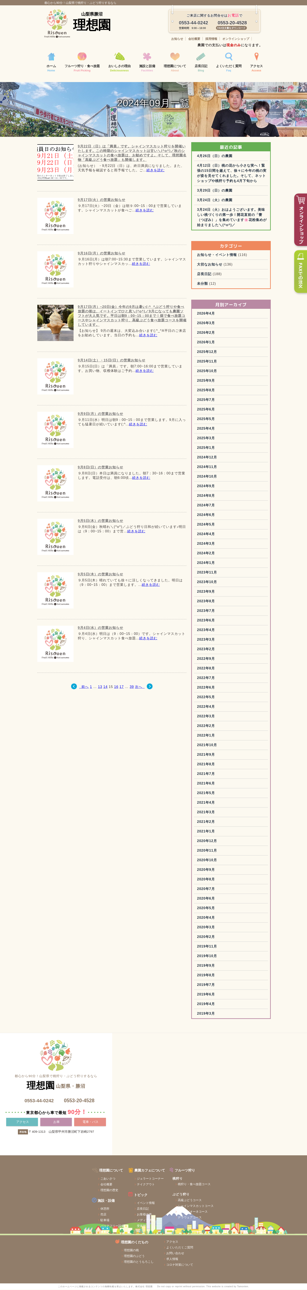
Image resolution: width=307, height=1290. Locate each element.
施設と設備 (147, 62)
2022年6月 (224, 717)
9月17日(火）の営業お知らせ (100, 214)
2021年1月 (224, 861)
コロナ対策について (248, 1216)
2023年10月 (225, 612)
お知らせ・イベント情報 (235, 284)
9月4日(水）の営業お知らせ (99, 642)
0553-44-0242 (38, 1130)
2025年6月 (224, 439)
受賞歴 (98, 1248)
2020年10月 (225, 890)
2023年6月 (224, 650)
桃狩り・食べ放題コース (154, 1207)
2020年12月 (225, 871)
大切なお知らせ (227, 294)
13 (99, 701)
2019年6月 (224, 1024)
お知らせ (177, 38)
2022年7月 (224, 707)
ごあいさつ (61, 1201)
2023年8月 (224, 631)
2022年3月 (224, 746)
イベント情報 (103, 1225)
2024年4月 (224, 564)
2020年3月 (224, 957)
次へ (143, 701)
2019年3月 (224, 1043)
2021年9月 (224, 784)
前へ (79, 701)
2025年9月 (224, 410)
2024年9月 (224, 516)
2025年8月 (224, 420)
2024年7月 (224, 535)
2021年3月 (224, 842)
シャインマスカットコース (155, 1228)
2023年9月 (224, 621)
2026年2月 (224, 362)
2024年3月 (224, 573)
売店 (57, 1237)
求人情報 (240, 1210)
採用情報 (211, 38)
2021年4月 (224, 832)
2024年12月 (225, 487)
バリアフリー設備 (66, 1248)
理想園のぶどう (199, 1207)
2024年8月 (224, 525)
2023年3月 (224, 669)
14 (104, 701)
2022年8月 (224, 698)
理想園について (175, 62)
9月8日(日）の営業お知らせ (99, 482)
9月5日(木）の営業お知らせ (99, 535)
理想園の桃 (196, 1201)
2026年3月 (224, 353)
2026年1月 (224, 372)
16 (115, 701)
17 (121, 701)
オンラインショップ (235, 38)
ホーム (51, 62)
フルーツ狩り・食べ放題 (82, 62)
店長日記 (201, 62)
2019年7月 (224, 1014)
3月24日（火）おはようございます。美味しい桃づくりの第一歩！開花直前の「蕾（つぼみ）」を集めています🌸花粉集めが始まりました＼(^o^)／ (240, 245)
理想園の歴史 (63, 1213)
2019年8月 (224, 1005)
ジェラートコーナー (107, 1201)
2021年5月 (224, 823)
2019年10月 (225, 986)
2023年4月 (224, 660)
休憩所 (58, 1231)
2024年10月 (225, 506)
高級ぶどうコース (149, 1223)
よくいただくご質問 (248, 1198)
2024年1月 (224, 592)
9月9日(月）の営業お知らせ (99, 428)
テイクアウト (103, 1207)
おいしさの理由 (119, 62)
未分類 (220, 313)
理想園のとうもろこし (204, 1212)
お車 (56, 1151)
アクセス (256, 62)
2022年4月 (224, 736)
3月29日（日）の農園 (232, 215)
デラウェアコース (149, 1240)
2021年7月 (224, 803)
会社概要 (194, 38)
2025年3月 (224, 468)
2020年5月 (224, 938)
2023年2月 (224, 679)
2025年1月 (224, 477)
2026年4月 (224, 343)
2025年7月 (224, 429)
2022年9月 (224, 688)
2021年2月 (224, 851)
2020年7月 (224, 918)
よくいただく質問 (229, 62)
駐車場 (58, 1243)
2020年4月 (224, 947)
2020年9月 (224, 899)
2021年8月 (224, 794)
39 (131, 701)
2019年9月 (224, 995)
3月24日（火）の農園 (232, 225)
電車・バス (91, 1151)
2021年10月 (225, 775)
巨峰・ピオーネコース (152, 1234)
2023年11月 (225, 602)
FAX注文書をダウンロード (231, 28)
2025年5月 (224, 449)
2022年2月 (224, 755)
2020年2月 (224, 966)
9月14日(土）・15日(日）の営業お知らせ (110, 375)
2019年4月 (224, 1034)
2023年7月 (224, 640)
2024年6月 (224, 544)
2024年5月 (224, 554)
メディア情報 (103, 1243)
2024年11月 (225, 496)
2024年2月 (224, 583)
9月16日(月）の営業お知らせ (100, 268)
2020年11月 (225, 880)
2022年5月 (224, 727)
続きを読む (154, 184)
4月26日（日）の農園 (232, 170)
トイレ (58, 1254)
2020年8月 (224, 909)
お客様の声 (101, 1237)
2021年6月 (224, 813)
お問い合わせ (243, 1204)
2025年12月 (225, 381)
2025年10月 (225, 401)
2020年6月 (224, 928)
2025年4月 (224, 458)
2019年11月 (225, 976)
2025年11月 (225, 391)
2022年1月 (224, 765)
